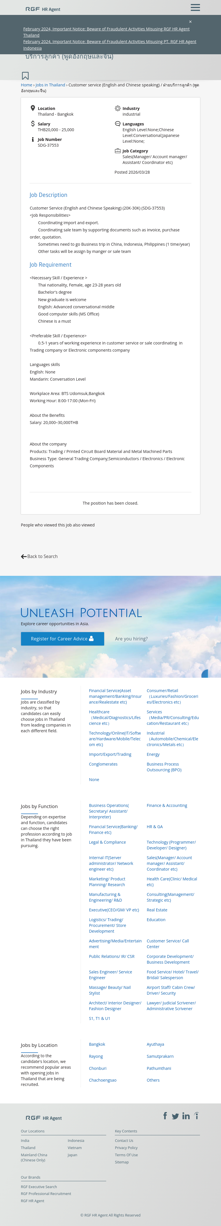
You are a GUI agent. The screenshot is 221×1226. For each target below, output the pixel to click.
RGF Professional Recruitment (46, 1193)
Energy (153, 754)
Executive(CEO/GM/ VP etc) (114, 910)
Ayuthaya (155, 1044)
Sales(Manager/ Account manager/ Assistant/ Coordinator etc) (169, 863)
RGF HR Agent (32, 1200)
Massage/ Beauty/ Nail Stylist (110, 990)
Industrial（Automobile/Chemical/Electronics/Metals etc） (172, 738)
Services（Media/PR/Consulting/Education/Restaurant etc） (173, 717)
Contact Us (124, 1140)
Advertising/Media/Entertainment (115, 943)
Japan (72, 1155)
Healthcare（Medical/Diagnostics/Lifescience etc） (115, 717)
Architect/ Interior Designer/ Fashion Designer (115, 1005)
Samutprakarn (160, 1056)
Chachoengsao (103, 1080)
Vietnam (75, 1147)
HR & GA (155, 826)
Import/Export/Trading (110, 754)
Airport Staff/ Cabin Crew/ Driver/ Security (171, 990)
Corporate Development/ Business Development (170, 959)
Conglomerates (103, 764)
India (25, 1140)
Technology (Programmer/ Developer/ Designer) (171, 845)
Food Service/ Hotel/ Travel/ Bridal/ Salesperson (173, 974)
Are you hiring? (131, 639)
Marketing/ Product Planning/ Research (107, 881)
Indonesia (76, 1140)
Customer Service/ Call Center (168, 943)
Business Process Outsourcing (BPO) (164, 766)
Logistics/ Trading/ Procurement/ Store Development (107, 925)
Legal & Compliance (107, 842)
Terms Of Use (126, 1155)
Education (156, 919)
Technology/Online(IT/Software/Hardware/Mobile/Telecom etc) (115, 738)
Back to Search (42, 556)
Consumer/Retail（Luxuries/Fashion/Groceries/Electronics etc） (172, 696)
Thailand (28, 1147)
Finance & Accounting (167, 805)
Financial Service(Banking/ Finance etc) (113, 829)
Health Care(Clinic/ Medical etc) (172, 881)
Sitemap (122, 1162)
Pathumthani (159, 1068)
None (94, 779)
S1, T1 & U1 (99, 1018)
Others (153, 1080)
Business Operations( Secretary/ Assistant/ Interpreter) (109, 811)
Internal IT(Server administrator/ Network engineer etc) (111, 863)
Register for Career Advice (62, 639)
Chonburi (97, 1068)
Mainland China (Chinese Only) (34, 1158)
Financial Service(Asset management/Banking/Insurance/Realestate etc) (115, 696)
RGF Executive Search (39, 1186)
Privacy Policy (126, 1147)
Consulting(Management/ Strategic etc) (170, 897)
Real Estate (157, 910)
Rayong (96, 1056)
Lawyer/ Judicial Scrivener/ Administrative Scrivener (171, 1005)
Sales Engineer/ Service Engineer (110, 974)
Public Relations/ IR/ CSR (111, 956)
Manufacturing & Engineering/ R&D (105, 897)
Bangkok (97, 1044)
